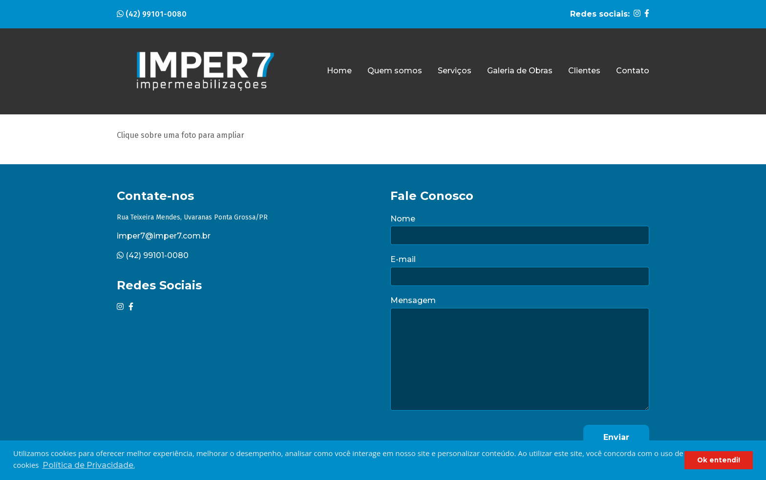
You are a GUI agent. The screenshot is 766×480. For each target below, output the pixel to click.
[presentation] (464, 437)
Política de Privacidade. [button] (89, 465)
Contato (632, 70)
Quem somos (394, 70)
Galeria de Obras (520, 70)
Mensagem (413, 300)
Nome (402, 218)
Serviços (454, 70)
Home (339, 70)
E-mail (403, 259)
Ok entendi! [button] (718, 460)
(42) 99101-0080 (152, 14)
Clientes (584, 70)
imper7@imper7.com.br (164, 235)
